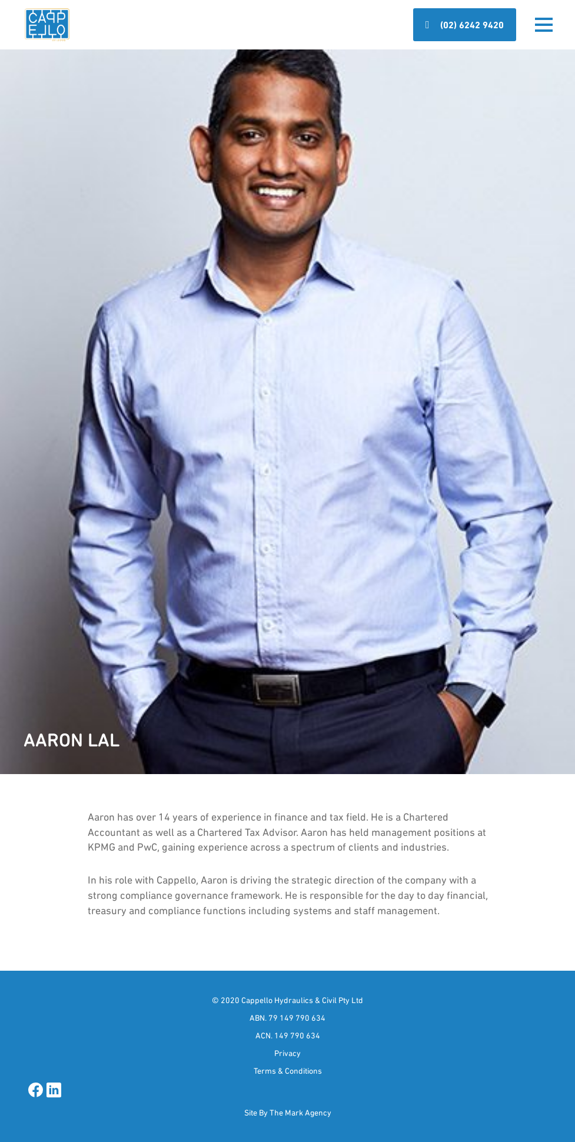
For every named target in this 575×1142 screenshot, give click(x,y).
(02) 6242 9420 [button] (472, 24)
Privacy (287, 1053)
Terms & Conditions (288, 1070)
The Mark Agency (300, 1112)
